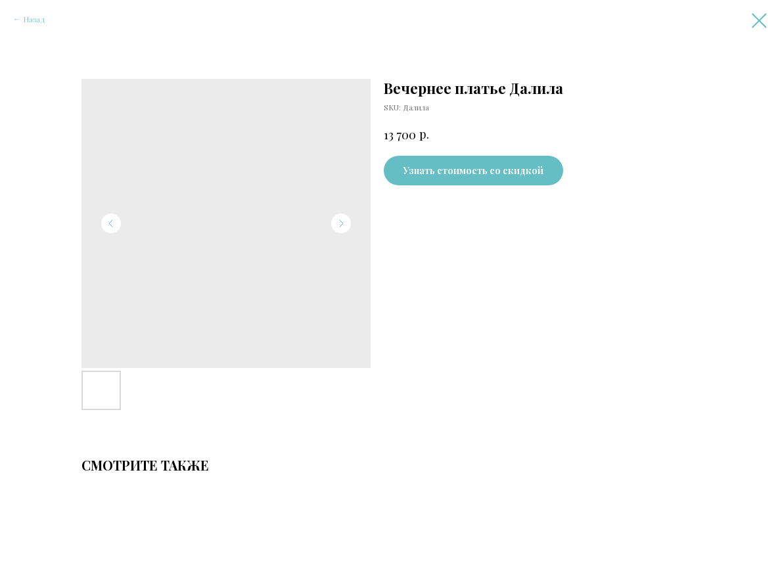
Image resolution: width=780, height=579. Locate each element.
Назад (34, 19)
